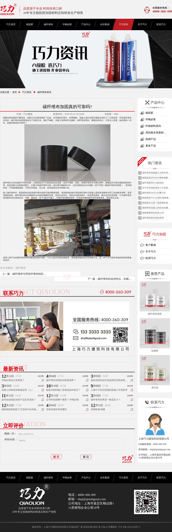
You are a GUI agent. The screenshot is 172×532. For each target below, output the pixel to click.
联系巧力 (161, 24)
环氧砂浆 (67, 24)
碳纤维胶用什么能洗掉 (153, 183)
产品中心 (86, 24)
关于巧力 (142, 24)
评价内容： (10, 439)
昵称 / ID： (10, 433)
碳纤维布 (48, 24)
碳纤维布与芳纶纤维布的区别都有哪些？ (29, 274)
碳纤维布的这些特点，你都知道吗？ (114, 279)
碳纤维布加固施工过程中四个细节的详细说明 (156, 173)
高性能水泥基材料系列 (155, 133)
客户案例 (150, 245)
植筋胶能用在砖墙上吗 (153, 213)
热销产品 (150, 139)
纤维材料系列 (153, 126)
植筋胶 (29, 24)
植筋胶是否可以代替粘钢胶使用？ (156, 178)
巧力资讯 (123, 24)
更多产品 (150, 145)
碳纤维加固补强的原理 (153, 218)
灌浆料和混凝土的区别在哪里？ (155, 208)
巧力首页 (10, 24)
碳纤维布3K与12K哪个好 (154, 193)
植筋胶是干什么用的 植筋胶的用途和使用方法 (156, 198)
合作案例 (104, 24)
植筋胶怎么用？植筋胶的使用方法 (156, 203)
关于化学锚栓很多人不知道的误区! (156, 188)
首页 (14, 92)
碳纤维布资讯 (44, 92)
